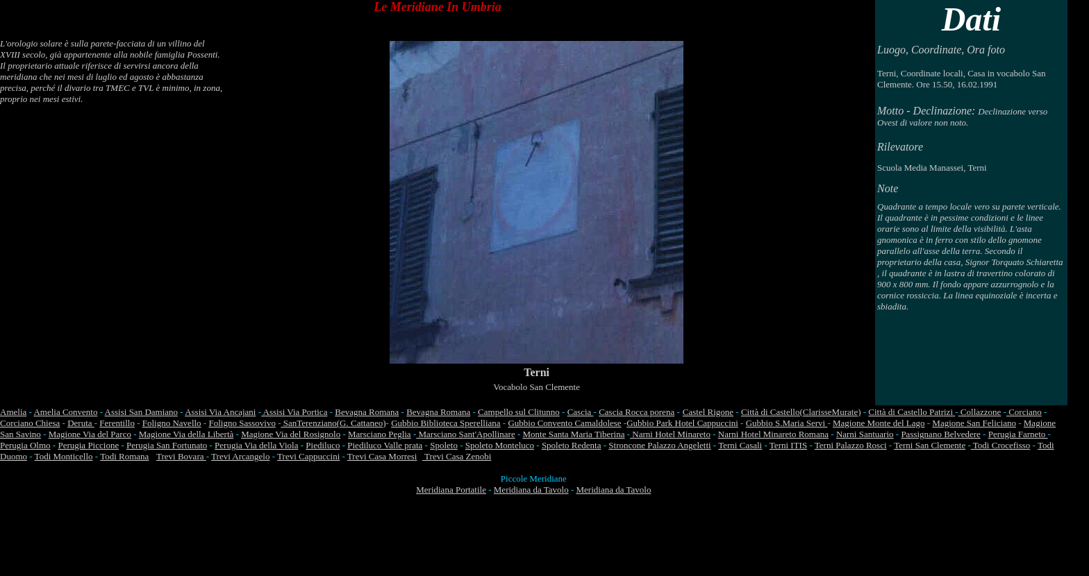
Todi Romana (124, 456)
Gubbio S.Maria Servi (787, 423)
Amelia (13, 412)
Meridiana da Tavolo (531, 489)
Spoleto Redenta (571, 445)
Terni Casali (740, 445)
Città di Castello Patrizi (911, 412)
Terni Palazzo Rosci (851, 445)
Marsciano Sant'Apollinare (465, 434)
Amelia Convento (65, 412)
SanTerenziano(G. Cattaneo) (333, 423)
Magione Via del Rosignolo (290, 434)
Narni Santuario (865, 434)
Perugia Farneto (1018, 434)
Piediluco (323, 445)
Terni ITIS (788, 445)
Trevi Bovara (181, 456)
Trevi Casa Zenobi (456, 456)
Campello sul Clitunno (519, 412)
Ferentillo (117, 423)
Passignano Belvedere (940, 434)
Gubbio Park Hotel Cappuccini (682, 423)
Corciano (1024, 412)
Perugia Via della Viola (256, 445)
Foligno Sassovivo (241, 423)
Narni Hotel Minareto (670, 434)
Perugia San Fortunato (166, 445)
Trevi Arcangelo (240, 456)
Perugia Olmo (25, 445)
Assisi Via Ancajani (220, 412)
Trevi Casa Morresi (382, 456)
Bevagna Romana (367, 412)
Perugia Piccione (88, 445)
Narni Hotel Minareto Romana (773, 434)
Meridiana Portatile (451, 489)
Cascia (580, 412)
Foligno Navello (171, 423)
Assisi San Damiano (141, 412)
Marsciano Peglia (379, 434)
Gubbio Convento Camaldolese (564, 423)
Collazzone (979, 412)
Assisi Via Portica (294, 412)
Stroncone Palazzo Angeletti (659, 445)
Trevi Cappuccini (308, 456)
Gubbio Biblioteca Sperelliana (445, 423)
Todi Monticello (64, 456)
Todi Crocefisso (1001, 445)
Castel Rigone (708, 412)
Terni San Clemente (929, 445)
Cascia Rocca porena (636, 412)
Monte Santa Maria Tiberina (574, 434)
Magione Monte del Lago (879, 423)
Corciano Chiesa (30, 423)
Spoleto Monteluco (499, 445)
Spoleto (444, 445)
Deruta (80, 423)
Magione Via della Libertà (186, 434)
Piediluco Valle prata (384, 445)
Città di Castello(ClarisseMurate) (801, 412)
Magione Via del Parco (90, 434)
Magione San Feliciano (974, 423)
